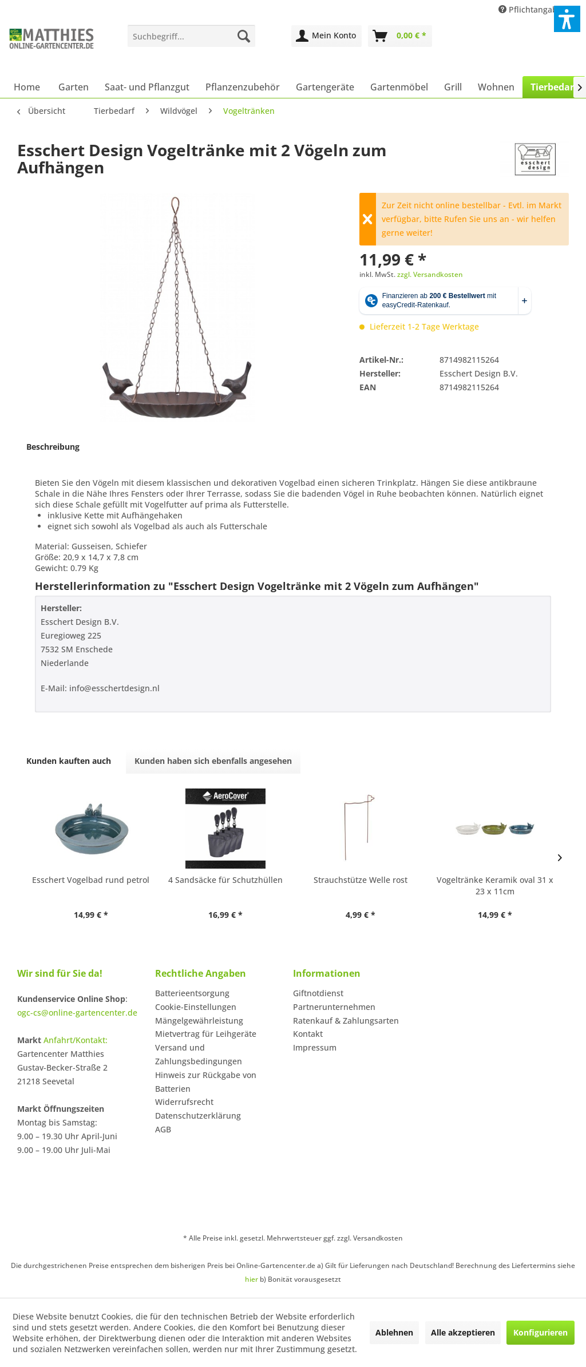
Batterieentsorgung (192, 993)
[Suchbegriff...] (191, 36)
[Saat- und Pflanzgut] (147, 87)
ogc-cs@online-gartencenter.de (77, 1012)
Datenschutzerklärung (198, 1115)
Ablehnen (394, 1332)
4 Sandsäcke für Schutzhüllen (225, 879)
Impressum (314, 1047)
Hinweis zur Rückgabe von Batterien (205, 1081)
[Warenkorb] (400, 36)
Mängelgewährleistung (199, 1020)
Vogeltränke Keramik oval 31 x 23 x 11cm (495, 885)
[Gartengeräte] (325, 87)
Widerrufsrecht (184, 1101)
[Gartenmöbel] (399, 87)
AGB (163, 1129)
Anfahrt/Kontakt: (75, 1040)
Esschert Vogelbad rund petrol (90, 879)
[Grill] (453, 87)
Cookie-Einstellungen (195, 1006)
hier (251, 1279)
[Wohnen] (496, 87)
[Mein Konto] (326, 36)
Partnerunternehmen (334, 1006)
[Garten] (73, 87)
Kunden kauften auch (68, 760)
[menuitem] (191, 36)
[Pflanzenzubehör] (242, 87)
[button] (567, 19)
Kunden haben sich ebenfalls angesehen (213, 760)
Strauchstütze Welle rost (360, 879)
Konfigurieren (540, 1332)
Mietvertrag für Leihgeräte (205, 1033)
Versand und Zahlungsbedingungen (198, 1054)
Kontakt (308, 1033)
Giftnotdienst (318, 993)
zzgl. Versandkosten (430, 274)
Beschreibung (53, 446)
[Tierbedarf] (553, 87)
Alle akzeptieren (463, 1332)
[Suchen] (244, 36)
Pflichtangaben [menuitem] (533, 9)
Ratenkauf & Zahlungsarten (346, 1020)
